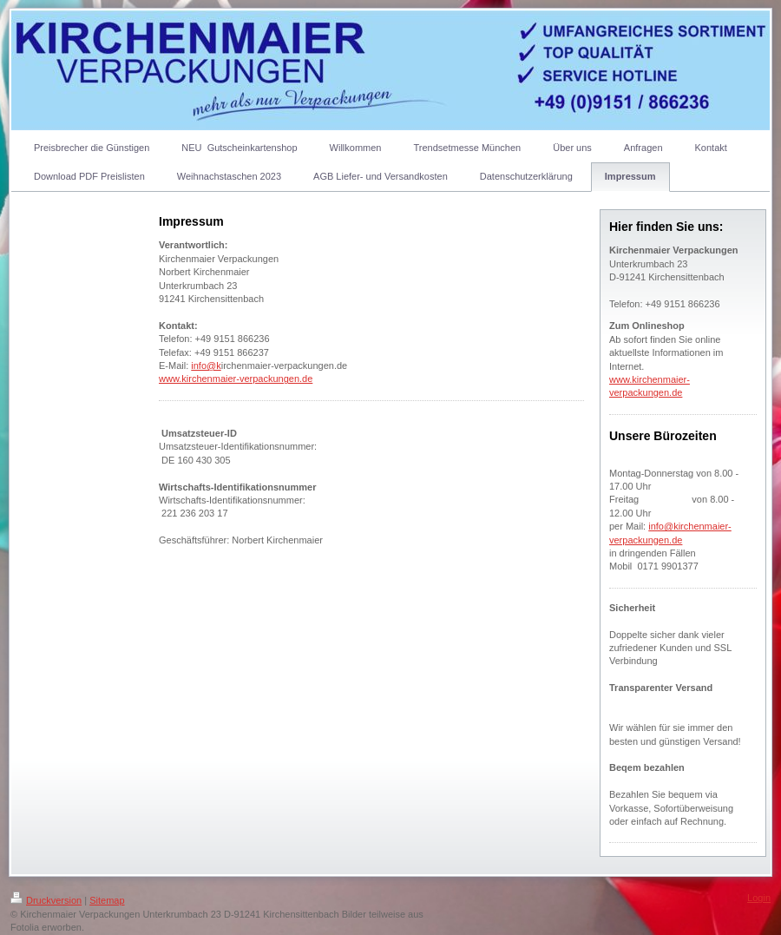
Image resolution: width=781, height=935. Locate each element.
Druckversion (46, 900)
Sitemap (106, 900)
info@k (205, 365)
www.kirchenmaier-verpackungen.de (235, 378)
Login (759, 897)
